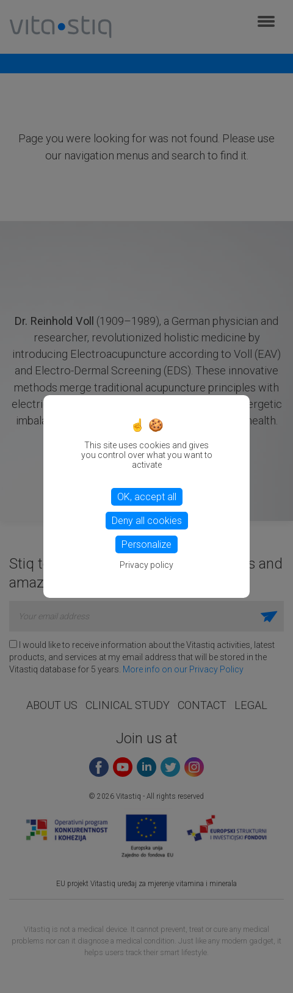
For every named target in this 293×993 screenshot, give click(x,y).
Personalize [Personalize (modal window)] (146, 544)
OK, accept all (146, 497)
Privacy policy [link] (146, 565)
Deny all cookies (147, 520)
